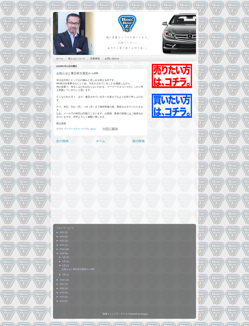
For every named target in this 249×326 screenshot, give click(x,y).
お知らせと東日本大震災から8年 (78, 269)
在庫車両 (95, 58)
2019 (62, 253)
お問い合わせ (112, 58)
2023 (62, 236)
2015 (62, 292)
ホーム (59, 58)
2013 (62, 301)
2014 (62, 297)
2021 (62, 245)
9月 (64, 257)
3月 (64, 265)
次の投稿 (62, 141)
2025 (62, 232)
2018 (62, 280)
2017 (62, 284)
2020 (62, 249)
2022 (62, 240)
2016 (62, 288)
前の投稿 (138, 141)
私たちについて (76, 58)
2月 (64, 274)
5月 (64, 261)
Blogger (144, 314)
